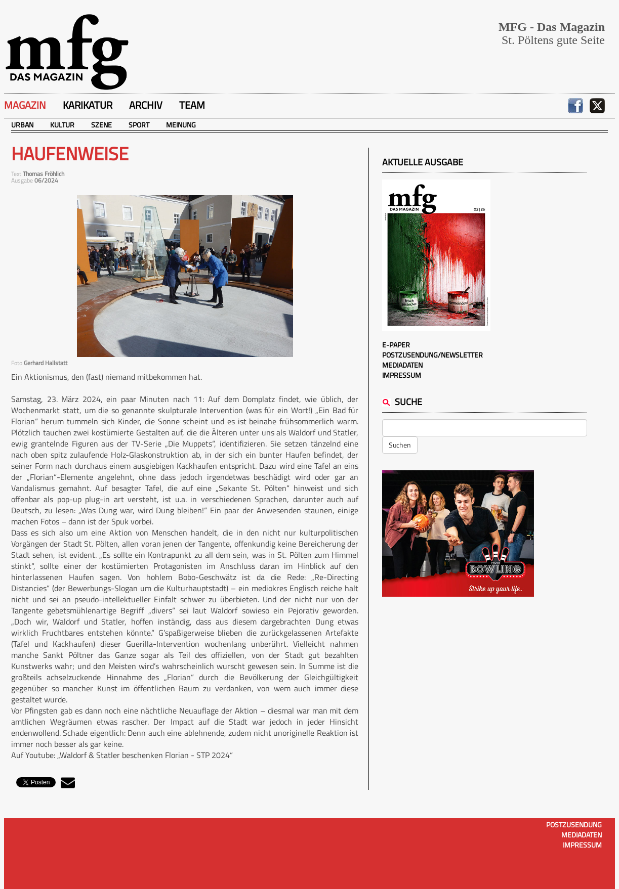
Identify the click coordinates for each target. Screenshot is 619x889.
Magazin (25, 105)
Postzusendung (574, 824)
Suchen (400, 444)
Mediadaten (402, 365)
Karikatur (87, 105)
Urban (22, 124)
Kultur (62, 124)
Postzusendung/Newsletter (432, 354)
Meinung (181, 124)
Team (192, 105)
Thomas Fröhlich (43, 174)
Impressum (401, 375)
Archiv (145, 105)
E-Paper (396, 344)
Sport (139, 124)
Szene (101, 124)
